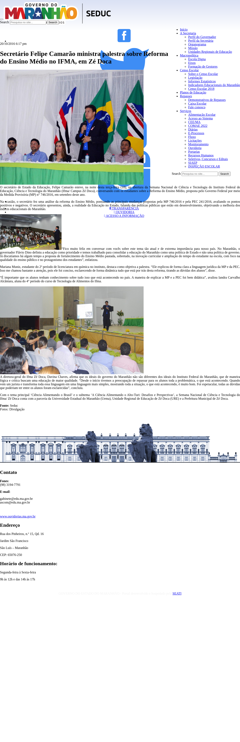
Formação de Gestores (202, 66)
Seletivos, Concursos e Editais (208, 159)
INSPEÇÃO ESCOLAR (204, 166)
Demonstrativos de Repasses (207, 100)
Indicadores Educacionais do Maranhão (214, 85)
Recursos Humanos (201, 155)
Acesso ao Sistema (200, 118)
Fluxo (192, 137)
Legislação (195, 77)
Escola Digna (197, 59)
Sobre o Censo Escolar (203, 74)
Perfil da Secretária (200, 40)
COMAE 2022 (197, 125)
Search (4, 22)
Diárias (193, 129)
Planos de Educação (193, 92)
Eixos (191, 63)
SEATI (177, 593)
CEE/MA (194, 122)
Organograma (197, 44)
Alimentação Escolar (202, 114)
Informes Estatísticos (202, 81)
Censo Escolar (189, 70)
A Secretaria (188, 33)
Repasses (186, 96)
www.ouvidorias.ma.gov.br (17, 516)
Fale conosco (196, 107)
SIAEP (192, 162)
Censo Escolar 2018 (201, 88)
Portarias (194, 151)
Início (183, 29)
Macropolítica (189, 55)
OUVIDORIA (124, 212)
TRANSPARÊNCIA (124, 208)
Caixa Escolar (197, 103)
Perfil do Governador (202, 37)
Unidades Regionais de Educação (210, 51)
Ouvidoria (194, 148)
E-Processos (196, 133)
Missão (193, 48)
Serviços (185, 111)
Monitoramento (198, 144)
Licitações (195, 140)
